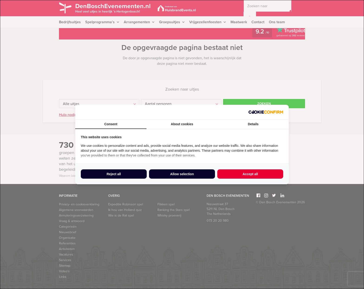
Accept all (250, 174)
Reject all (114, 174)
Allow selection (182, 174)
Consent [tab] (110, 124)
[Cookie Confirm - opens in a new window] (265, 112)
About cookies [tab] (182, 124)
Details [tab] (253, 124)
